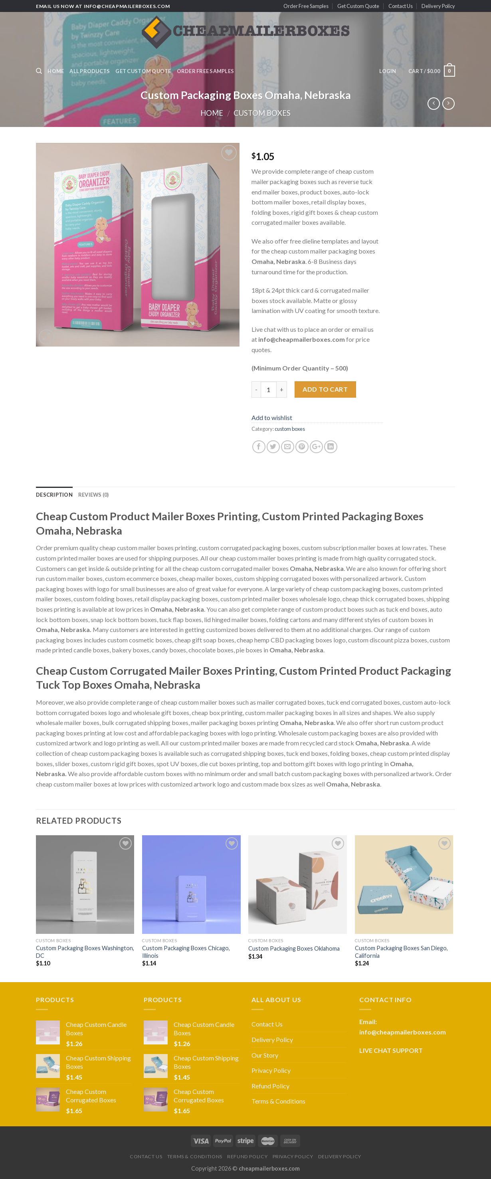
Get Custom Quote (358, 6)
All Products (89, 71)
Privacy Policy (271, 1070)
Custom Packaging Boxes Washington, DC (85, 952)
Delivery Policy (438, 6)
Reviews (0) (93, 494)
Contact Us (400, 6)
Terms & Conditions (278, 1101)
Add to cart (325, 389)
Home (56, 71)
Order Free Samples (306, 6)
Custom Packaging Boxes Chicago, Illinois (186, 952)
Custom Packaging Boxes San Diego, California (401, 952)
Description (54, 494)
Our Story (264, 1055)
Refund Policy (270, 1086)
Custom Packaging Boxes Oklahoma (294, 948)
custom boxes (262, 113)
